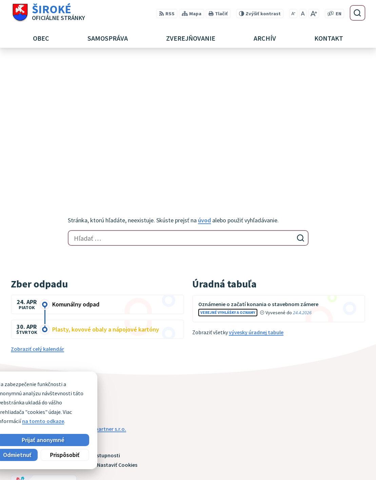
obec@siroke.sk (318, 462)
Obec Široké (63, 300)
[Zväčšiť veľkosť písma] (313, 13)
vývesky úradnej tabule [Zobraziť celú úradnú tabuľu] (256, 197)
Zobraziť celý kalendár (37, 214)
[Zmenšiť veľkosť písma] (293, 13)
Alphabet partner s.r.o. (99, 293)
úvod (204, 85)
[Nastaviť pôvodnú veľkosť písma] (302, 13)
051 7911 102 (314, 454)
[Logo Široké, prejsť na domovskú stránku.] (48, 13)
